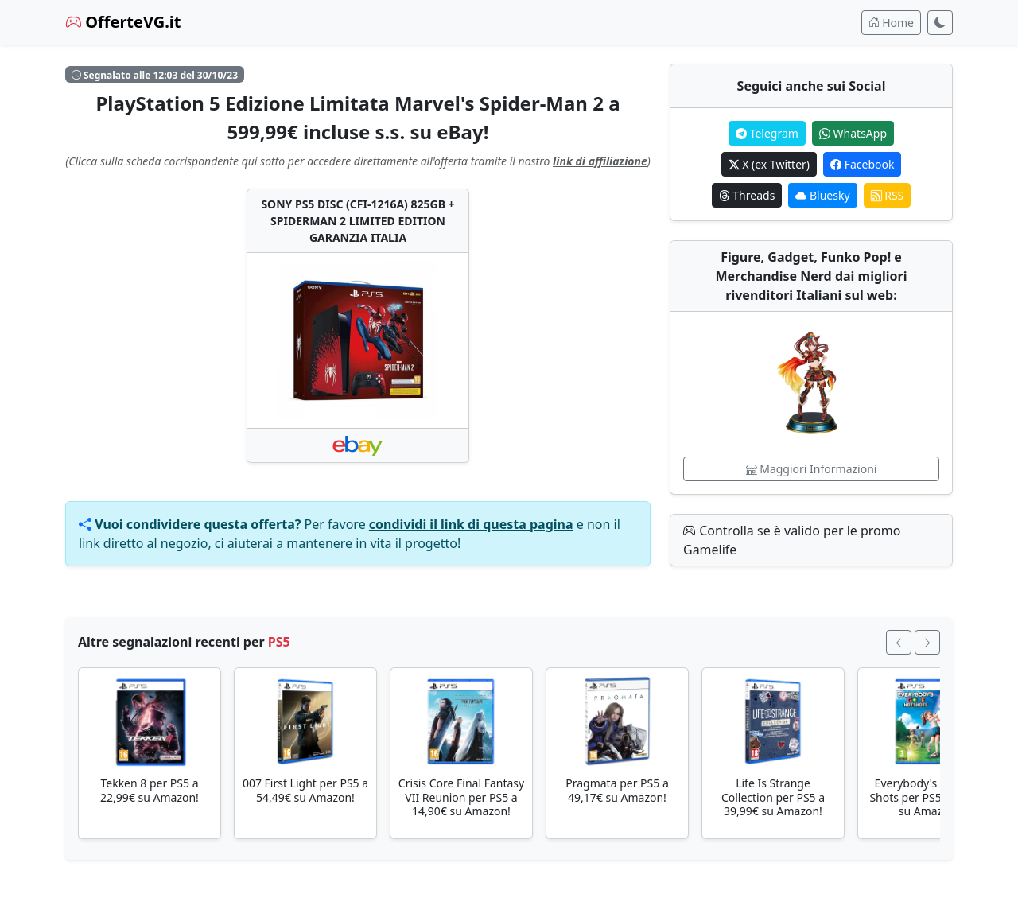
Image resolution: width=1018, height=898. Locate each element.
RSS (887, 195)
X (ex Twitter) (769, 164)
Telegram (767, 133)
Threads (747, 195)
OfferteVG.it (123, 22)
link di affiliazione (600, 161)
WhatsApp (853, 133)
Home (891, 22)
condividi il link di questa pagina (471, 524)
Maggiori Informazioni (811, 468)
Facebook (862, 164)
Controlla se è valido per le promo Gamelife (791, 540)
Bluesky (822, 195)
